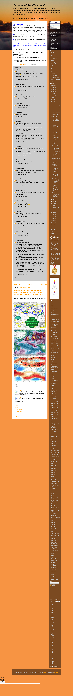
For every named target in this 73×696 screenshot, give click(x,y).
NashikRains (54, 461)
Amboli (52, 310)
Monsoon (53, 400)
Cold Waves (54, 332)
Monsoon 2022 (54, 411)
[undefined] (3, 682)
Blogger (56, 672)
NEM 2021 (53, 470)
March (54, 205)
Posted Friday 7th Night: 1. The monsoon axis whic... (55, 180)
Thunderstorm (54, 550)
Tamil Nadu (53, 540)
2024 (52, 89)
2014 (52, 216)
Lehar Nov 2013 (55, 380)
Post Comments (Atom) (25, 287)
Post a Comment (19, 277)
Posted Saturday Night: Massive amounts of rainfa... (56, 167)
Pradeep (53, 488)
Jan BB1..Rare (54, 369)
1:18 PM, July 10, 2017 (21, 99)
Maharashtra (54, 387)
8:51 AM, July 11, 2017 (21, 116)
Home (30, 284)
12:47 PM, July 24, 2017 (22, 274)
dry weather (53, 340)
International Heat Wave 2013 (55, 363)
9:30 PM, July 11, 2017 (21, 155)
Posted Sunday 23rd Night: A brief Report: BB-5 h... (55, 153)
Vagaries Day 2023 (55, 557)
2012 (52, 220)
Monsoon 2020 (54, 407)
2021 (52, 95)
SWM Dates (54, 531)
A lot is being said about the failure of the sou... (56, 120)
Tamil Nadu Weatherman (54, 543)
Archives (53, 316)
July (54, 116)
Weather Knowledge (53, 565)
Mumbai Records (55, 439)
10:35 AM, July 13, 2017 (22, 206)
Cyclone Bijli (54, 334)
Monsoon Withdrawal (53, 427)
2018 (52, 102)
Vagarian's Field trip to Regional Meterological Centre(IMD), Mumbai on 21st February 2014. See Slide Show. (52, 622)
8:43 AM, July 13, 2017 (21, 196)
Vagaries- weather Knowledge (55, 44)
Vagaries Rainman (55, 558)
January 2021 (54, 371)
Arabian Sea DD (55, 314)
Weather (53, 562)
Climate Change (55, 330)
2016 (52, 212)
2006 (52, 233)
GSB (16, 405)
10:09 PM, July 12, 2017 (22, 186)
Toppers (53, 552)
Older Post (43, 284)
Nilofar (52, 476)
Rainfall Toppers (55, 503)
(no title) (20, 385)
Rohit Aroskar (19, 168)
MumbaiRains (54, 443)
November (55, 108)
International (54, 54)
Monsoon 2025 (54, 416)
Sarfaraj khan (19, 221)
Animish (18, 231)
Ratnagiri (53, 505)
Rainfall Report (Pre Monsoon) (54, 498)
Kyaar (52, 378)
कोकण (52, 572)
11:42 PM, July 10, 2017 (22, 107)
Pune (52, 490)
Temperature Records (54, 548)
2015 (52, 214)
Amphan (53, 312)
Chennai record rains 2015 (54, 325)
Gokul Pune (18, 407)
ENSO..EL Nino (54, 343)
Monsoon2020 (54, 429)
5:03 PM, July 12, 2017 (21, 174)
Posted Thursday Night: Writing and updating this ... (55, 174)
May (54, 201)
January (55, 209)
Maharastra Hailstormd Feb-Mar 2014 (55, 390)
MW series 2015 (55, 452)
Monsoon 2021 (54, 409)
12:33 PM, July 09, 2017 (22, 79)
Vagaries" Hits (54, 81)
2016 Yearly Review (53, 304)
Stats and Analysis (55, 79)
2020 (52, 97)
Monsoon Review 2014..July (55, 424)
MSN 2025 (53, 433)
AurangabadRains (55, 319)
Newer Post (17, 284)
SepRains (53, 513)
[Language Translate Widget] (54, 583)
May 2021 (53, 398)
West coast (53, 569)
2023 (52, 91)
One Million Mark (55, 481)
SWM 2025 (53, 530)
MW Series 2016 (55, 454)
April (54, 203)
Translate (53, 585)
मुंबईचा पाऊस (53, 576)
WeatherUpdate (54, 567)
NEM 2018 (53, 469)
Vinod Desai (19, 84)
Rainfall (52, 495)
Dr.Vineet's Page (55, 67)
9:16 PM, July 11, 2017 (21, 141)
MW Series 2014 (55, 450)
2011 (52, 223)
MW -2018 (53, 445)
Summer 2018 (54, 519)
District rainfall (54, 338)
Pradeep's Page (54, 62)
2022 (52, 93)
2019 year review (55, 308)
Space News (54, 75)
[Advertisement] (55, 593)
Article (52, 317)
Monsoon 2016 (54, 403)
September (55, 112)
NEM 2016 (53, 465)
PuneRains (53, 492)
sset (17, 121)
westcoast (53, 571)
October (55, 110)
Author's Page (54, 73)
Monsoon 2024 (54, 414)
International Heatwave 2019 (54, 367)
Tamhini (53, 538)
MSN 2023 (53, 431)
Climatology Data (55, 77)
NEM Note (53, 472)
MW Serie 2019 (54, 448)
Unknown (18, 69)
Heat (52, 354)
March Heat (53, 393)
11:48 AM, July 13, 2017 (22, 216)
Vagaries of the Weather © (29, 5)
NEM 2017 (53, 467)
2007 (52, 231)
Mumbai (53, 434)
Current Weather (55, 71)
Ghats (52, 350)
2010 (52, 225)
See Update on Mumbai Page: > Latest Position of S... (56, 194)
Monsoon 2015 (54, 401)
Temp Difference (55, 545)
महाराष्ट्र (52, 574)
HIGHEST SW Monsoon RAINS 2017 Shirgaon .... (56, 126)
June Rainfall (54, 373)
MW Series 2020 (55, 458)
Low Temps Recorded (53, 382)
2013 (52, 218)
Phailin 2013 (54, 483)
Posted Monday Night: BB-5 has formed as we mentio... (56, 160)
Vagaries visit (54, 560)
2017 (52, 104)
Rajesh (17, 413)
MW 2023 (53, 447)
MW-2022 (53, 459)
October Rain (54, 479)
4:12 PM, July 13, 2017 (21, 227)
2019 (52, 99)
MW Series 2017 (55, 456)
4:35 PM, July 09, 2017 (21, 90)
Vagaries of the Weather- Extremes (54, 40)
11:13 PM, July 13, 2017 (22, 236)
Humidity (53, 359)
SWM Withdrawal (55, 533)
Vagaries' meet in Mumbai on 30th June (52, 660)
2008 (52, 229)
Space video (54, 515)
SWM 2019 (53, 524)
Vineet (16, 416)
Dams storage (54, 336)
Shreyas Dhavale (19, 414)
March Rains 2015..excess (54, 395)
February (55, 207)
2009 (52, 227)
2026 (52, 85)
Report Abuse (54, 579)
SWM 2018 (53, 522)
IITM (52, 361)
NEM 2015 (53, 463)
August (54, 114)
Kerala (52, 374)
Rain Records (54, 493)
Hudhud (53, 357)
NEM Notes (53, 474)
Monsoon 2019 (54, 405)
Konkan (53, 376)
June (54, 199)
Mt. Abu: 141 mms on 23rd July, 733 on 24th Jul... (55, 147)
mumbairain (53, 441)
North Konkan (54, 478)
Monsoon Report (55, 418)
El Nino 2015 (54, 341)
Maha (52, 385)
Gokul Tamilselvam (19, 409)
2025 (52, 87)
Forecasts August (55, 348)
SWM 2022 (53, 528)
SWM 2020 (53, 526)
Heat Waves (54, 355)
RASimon (45, 672)
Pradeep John (18, 411)
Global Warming (55, 352)
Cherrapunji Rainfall (53, 328)
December (55, 105)
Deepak (18, 94)
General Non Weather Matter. (54, 56)
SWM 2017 (53, 520)
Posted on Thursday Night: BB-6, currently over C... (55, 132)
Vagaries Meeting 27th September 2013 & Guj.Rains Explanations (52, 646)
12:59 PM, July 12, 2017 (22, 164)
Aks (17, 211)
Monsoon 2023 (54, 412)
